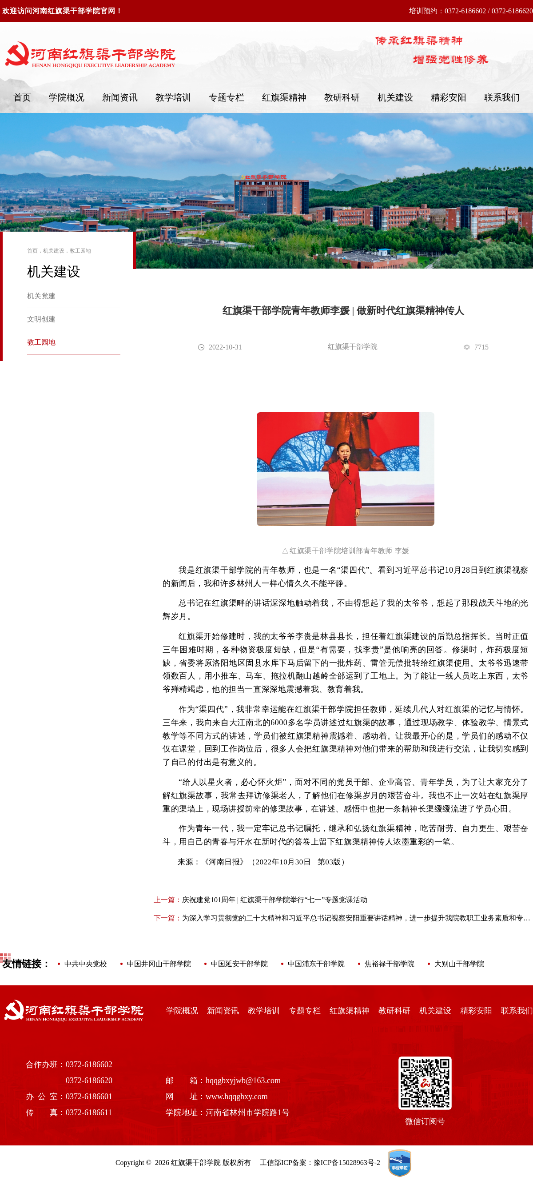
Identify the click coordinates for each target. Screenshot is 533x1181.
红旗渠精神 (284, 97)
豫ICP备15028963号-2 (347, 1162)
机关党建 (41, 296)
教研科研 (342, 97)
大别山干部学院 (459, 964)
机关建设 (395, 97)
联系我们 (502, 97)
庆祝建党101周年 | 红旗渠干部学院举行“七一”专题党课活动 (260, 900)
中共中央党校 (85, 964)
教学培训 (173, 97)
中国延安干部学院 (239, 964)
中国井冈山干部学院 (159, 964)
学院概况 (66, 97)
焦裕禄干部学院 (389, 964)
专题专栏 (226, 97)
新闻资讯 (120, 97)
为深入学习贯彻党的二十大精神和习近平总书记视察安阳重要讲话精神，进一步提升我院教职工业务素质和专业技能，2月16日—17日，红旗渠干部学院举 (342, 918)
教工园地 (80, 251)
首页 (22, 97)
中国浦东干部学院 (316, 964)
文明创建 (41, 319)
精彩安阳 (448, 97)
